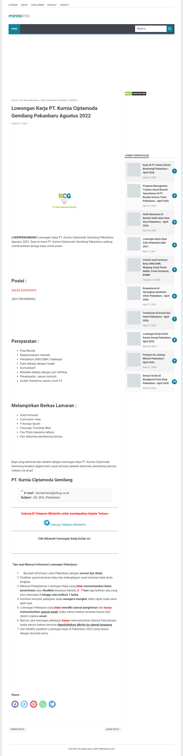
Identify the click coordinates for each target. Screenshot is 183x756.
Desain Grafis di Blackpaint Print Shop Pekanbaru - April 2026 (156, 379)
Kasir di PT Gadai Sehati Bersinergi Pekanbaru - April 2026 (156, 169)
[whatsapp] (42, 704)
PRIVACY (51, 5)
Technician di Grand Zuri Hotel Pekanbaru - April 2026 (156, 317)
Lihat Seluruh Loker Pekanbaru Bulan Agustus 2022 (64, 547)
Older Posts (112, 729)
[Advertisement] (91, 61)
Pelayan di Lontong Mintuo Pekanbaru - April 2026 (154, 358)
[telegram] (52, 704)
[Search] (151, 29)
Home (14, 29)
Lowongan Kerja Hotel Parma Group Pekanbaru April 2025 (157, 337)
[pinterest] (33, 704)
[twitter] (24, 704)
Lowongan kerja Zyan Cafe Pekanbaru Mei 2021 (155, 243)
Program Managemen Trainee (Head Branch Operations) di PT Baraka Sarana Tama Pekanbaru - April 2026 (156, 193)
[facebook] (15, 704)
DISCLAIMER (37, 5)
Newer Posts (17, 729)
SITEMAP (13, 5)
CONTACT (64, 5)
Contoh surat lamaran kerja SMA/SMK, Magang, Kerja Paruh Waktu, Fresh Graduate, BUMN (156, 267)
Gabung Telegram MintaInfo (65, 524)
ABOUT (24, 5)
